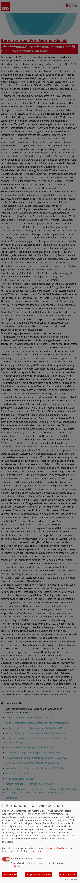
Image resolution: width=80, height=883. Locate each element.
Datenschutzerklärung (58, 848)
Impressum (35, 851)
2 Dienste (16, 866)
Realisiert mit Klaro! (69, 879)
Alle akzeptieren (68, 874)
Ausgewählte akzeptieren (38, 874)
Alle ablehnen (10, 874)
